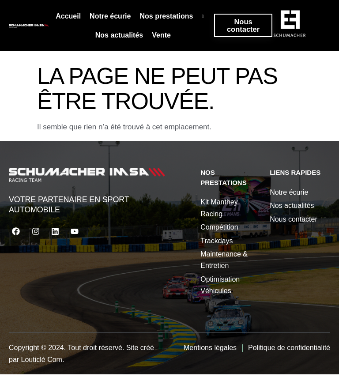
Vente (159, 37)
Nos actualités (117, 37)
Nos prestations (173, 18)
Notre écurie (108, 17)
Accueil (66, 17)
